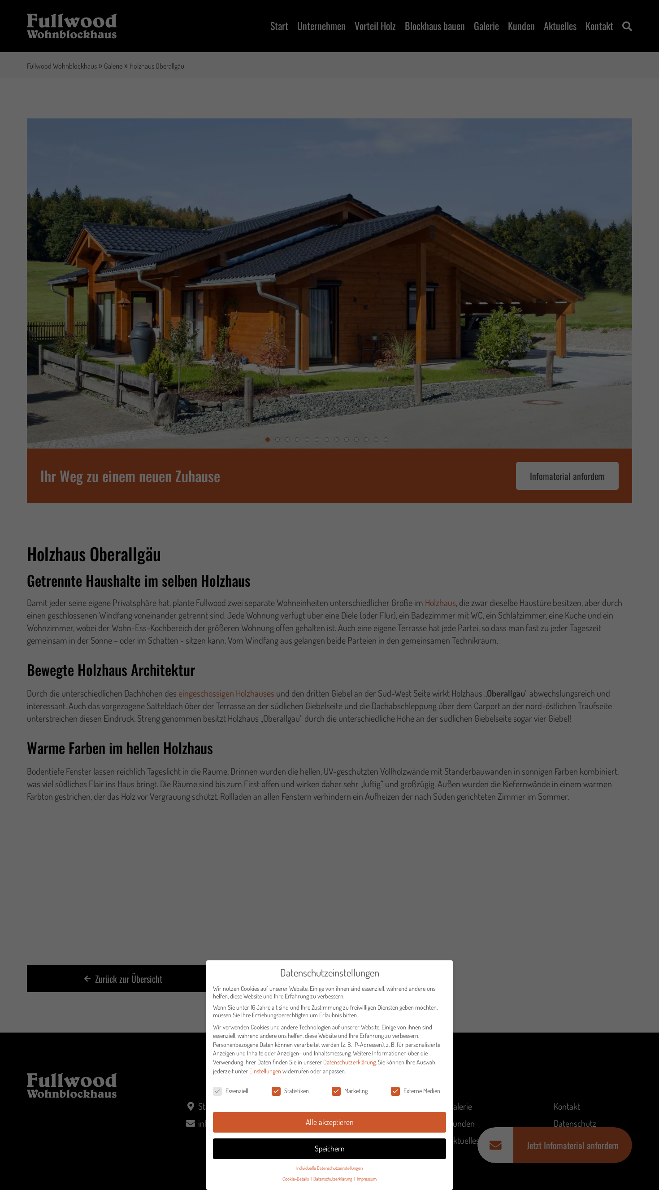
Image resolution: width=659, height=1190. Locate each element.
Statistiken (290, 1094)
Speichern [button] (330, 1151)
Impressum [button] (367, 1182)
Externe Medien (415, 1094)
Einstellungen (265, 1073)
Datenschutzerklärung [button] (333, 1182)
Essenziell (230, 1094)
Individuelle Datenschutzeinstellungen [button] (329, 1171)
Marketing (350, 1094)
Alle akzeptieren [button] (330, 1125)
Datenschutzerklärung (349, 1065)
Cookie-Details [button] (296, 1182)
